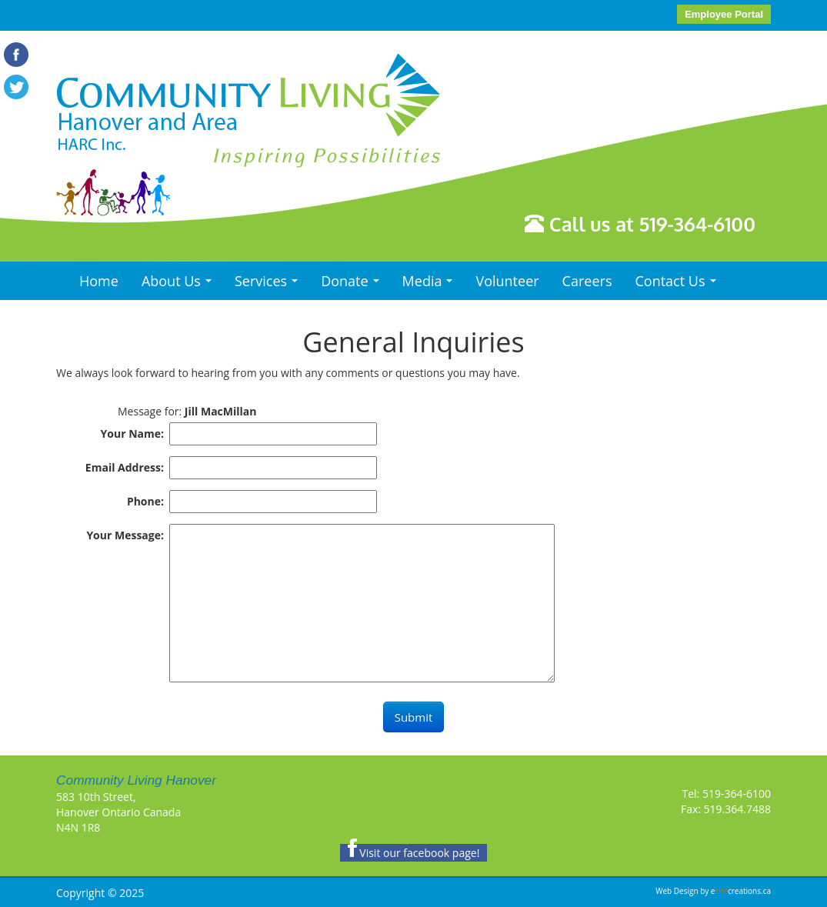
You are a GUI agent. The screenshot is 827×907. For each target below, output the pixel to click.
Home (98, 281)
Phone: (145, 501)
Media (431, 285)
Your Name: (132, 433)
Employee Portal (724, 14)
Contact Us (679, 285)
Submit (414, 717)
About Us (180, 285)
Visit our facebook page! (414, 853)
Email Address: (124, 467)
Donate (354, 285)
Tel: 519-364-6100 (726, 793)
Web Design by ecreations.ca (713, 890)
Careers (587, 281)
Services (270, 285)
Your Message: (125, 535)
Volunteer (507, 281)
